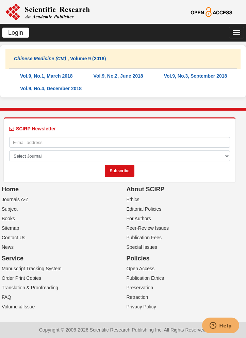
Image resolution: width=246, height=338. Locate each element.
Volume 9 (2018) (88, 58)
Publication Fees (144, 237)
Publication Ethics (145, 278)
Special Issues (142, 247)
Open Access (141, 268)
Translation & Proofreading (30, 287)
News (8, 247)
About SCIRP (146, 189)
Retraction (137, 297)
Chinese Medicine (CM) (40, 58)
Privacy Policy (141, 306)
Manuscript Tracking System (32, 268)
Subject (10, 209)
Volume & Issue (18, 306)
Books (8, 218)
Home (10, 189)
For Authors (139, 218)
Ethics (133, 199)
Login (15, 32)
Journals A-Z (15, 199)
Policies (138, 258)
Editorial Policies (144, 209)
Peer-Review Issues (148, 228)
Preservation (140, 287)
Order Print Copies (21, 278)
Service (12, 258)
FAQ (6, 297)
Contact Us (13, 237)
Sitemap (10, 228)
